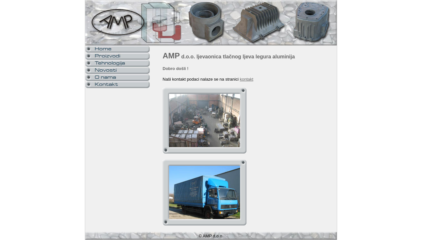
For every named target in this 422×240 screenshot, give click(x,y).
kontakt (246, 79)
